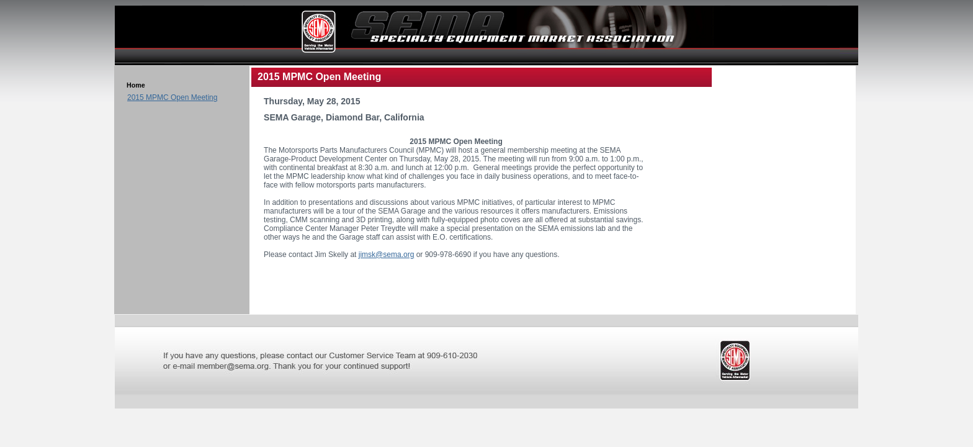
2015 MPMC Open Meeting (172, 97)
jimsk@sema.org (387, 254)
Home (136, 85)
